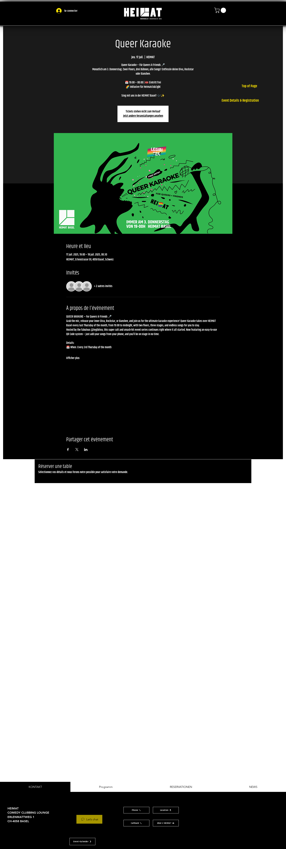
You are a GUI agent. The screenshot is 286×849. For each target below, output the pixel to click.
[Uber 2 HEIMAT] (166, 823)
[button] (220, 10)
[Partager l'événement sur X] (77, 449)
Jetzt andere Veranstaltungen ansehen (143, 116)
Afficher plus (73, 358)
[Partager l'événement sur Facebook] (68, 449)
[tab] (35, 787)
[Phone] (136, 810)
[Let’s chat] (89, 819)
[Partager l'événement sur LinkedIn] (86, 449)
